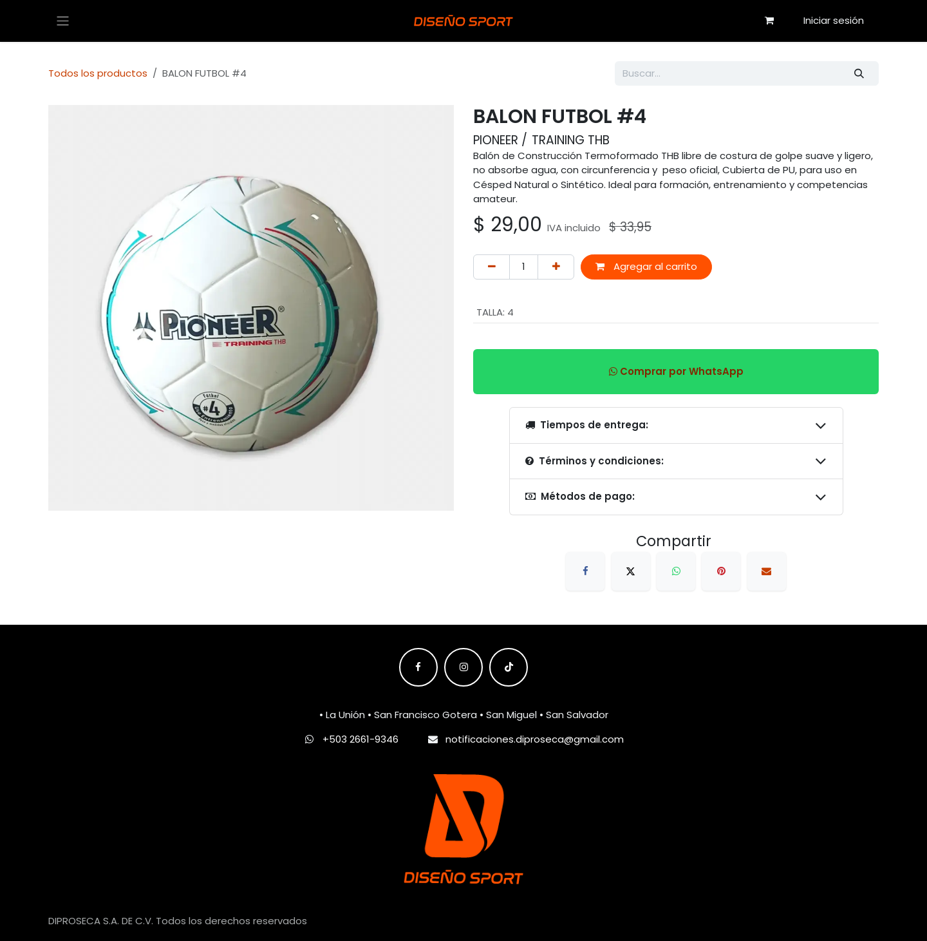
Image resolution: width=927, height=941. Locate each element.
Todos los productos (97, 73)
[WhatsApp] (676, 571)
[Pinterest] (721, 571)
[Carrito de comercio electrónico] (769, 20)
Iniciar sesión (833, 20)
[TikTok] (508, 667)
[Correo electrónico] (766, 571)
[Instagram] (463, 667)
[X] (631, 571)
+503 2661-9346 (360, 739)
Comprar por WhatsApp (676, 371)
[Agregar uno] (556, 267)
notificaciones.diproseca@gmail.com (534, 739)
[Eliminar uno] (491, 267)
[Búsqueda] (859, 73)
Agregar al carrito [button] (646, 266)
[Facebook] (585, 571)
